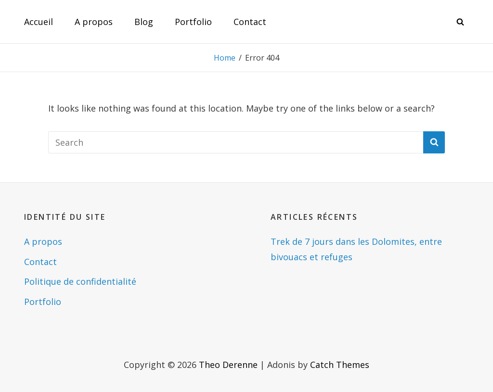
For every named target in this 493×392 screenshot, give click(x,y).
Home (224, 57)
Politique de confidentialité (80, 281)
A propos (94, 21)
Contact (250, 21)
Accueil (38, 21)
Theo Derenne (228, 364)
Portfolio (193, 21)
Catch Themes (339, 364)
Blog (143, 21)
